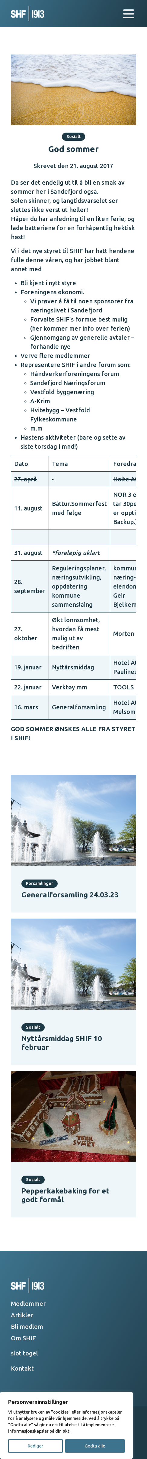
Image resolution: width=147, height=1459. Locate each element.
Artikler (22, 1315)
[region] (66, 1425)
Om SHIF (23, 1338)
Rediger (35, 1446)
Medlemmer (28, 1303)
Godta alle (95, 1446)
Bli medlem (27, 1326)
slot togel (24, 1353)
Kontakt (22, 1368)
